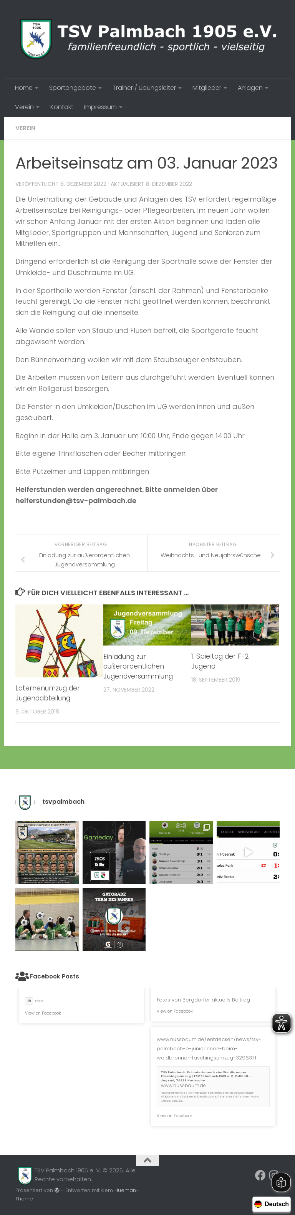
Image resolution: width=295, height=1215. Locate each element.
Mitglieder (206, 87)
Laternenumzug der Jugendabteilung (47, 693)
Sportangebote (72, 87)
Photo (34, 1001)
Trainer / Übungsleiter (144, 87)
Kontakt (61, 107)
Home (24, 87)
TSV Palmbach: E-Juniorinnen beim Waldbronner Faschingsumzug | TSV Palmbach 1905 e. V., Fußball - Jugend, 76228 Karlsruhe (206, 1076)
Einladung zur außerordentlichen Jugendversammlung (138, 666)
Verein (24, 107)
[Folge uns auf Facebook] (260, 1175)
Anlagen (250, 87)
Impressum (100, 107)
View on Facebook (43, 1013)
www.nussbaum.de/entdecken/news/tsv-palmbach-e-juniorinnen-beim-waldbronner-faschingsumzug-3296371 (209, 1048)
